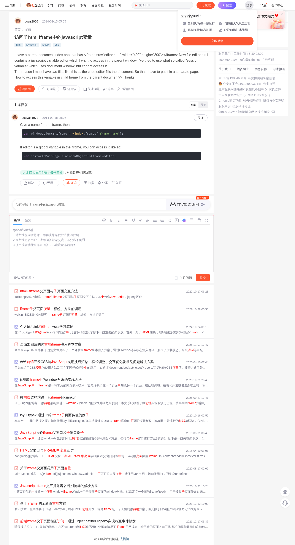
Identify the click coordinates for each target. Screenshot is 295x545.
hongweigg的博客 (26, 456)
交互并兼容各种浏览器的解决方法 (59, 486)
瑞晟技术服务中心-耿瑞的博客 (34, 527)
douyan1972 (30, 117)
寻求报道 (279, 69)
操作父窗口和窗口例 (52, 432)
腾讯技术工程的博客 (28, 509)
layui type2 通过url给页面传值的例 (54, 415)
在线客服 (268, 59)
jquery (45, 44)
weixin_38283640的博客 (30, 314)
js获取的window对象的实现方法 (51, 379)
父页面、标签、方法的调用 (50, 309)
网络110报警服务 (259, 95)
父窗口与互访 (47, 450)
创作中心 (277, 5)
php (57, 44)
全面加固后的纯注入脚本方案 (50, 344)
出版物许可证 (241, 106)
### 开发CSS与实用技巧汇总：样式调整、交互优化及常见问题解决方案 (87, 362)
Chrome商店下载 (230, 100)
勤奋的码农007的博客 (29, 350)
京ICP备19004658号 (232, 78)
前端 (28, 29)
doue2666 (31, 21)
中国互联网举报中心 (232, 95)
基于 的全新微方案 (43, 503)
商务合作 (261, 69)
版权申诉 (225, 106)
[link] (17, 29)
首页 (17, 29)
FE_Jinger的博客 (25, 403)
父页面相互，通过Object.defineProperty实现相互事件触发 (78, 521)
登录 (249, 5)
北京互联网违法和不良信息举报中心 (243, 89)
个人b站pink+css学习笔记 (46, 326)
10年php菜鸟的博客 (27, 297)
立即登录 (217, 41)
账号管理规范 (252, 100)
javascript (31, 44)
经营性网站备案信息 (261, 78)
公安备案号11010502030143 (242, 83)
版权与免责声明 (273, 100)
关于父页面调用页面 (45, 468)
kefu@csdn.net (249, 59)
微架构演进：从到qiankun (48, 397)
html (18, 44)
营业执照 (269, 83)
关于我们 (225, 69)
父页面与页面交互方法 (49, 291)
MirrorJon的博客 (25, 474)
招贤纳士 (243, 69)
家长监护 (275, 89)
